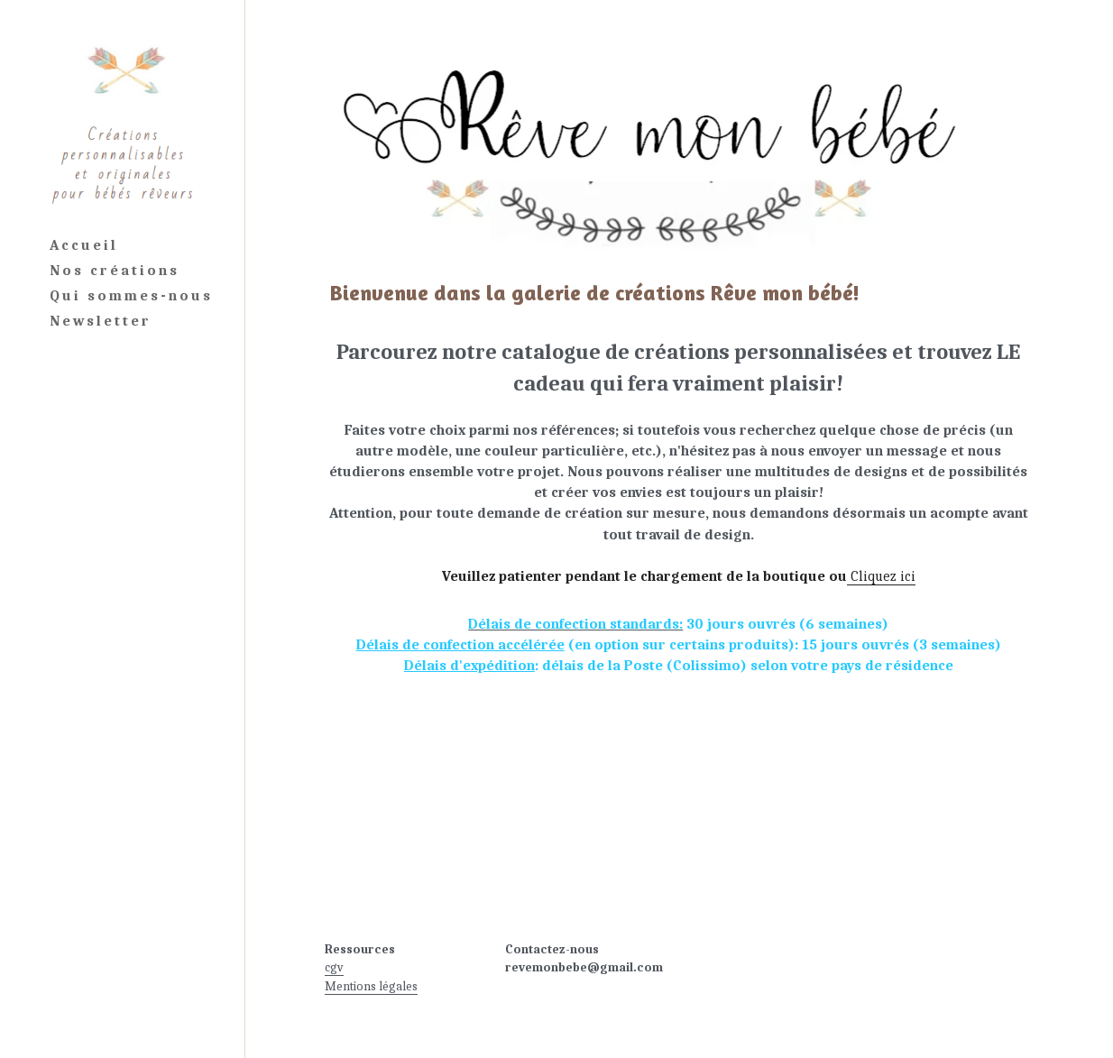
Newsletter (101, 321)
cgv (334, 967)
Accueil (84, 245)
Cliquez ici (881, 576)
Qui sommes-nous (131, 296)
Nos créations (114, 270)
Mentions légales (371, 986)
